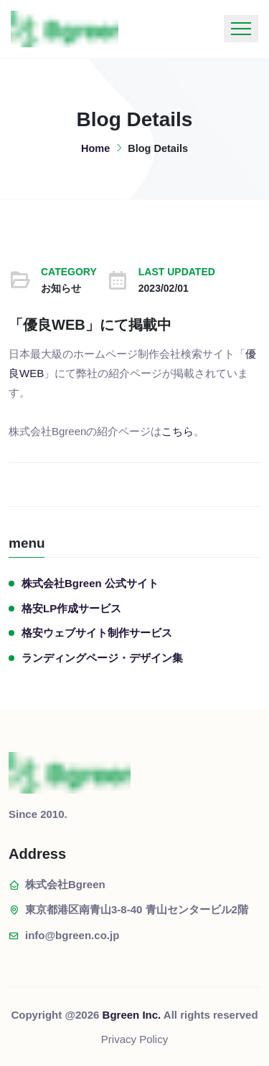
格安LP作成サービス (71, 608)
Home (95, 148)
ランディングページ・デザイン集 (102, 658)
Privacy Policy (134, 1039)
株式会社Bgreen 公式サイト (90, 583)
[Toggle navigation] (241, 28)
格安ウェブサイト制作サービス (97, 633)
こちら (177, 431)
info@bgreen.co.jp (72, 935)
